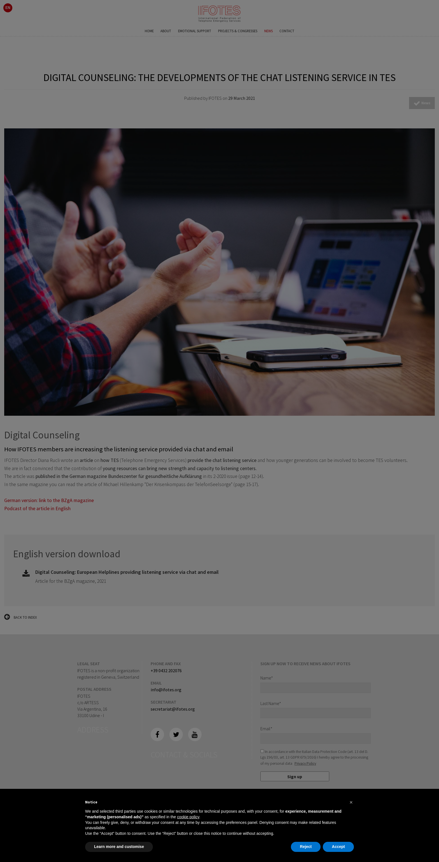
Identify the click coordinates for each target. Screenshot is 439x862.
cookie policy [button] (188, 817)
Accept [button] (338, 846)
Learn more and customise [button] (119, 846)
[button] (351, 802)
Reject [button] (306, 846)
